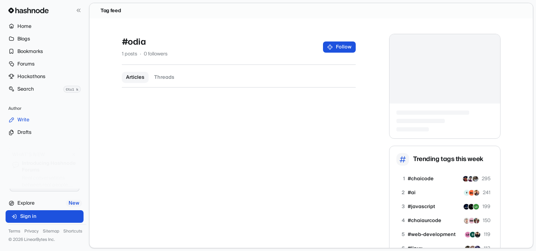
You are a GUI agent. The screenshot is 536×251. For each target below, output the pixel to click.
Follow (339, 47)
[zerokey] (476, 206)
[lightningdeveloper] (467, 234)
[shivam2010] (470, 178)
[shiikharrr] (475, 178)
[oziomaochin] (471, 192)
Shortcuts (72, 231)
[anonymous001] (471, 206)
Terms (14, 231)
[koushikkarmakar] (465, 178)
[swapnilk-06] (466, 220)
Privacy (31, 231)
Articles (135, 77)
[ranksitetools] (472, 234)
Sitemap (51, 231)
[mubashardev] (477, 234)
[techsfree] (466, 192)
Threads (164, 77)
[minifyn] (466, 206)
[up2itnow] (476, 192)
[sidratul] (471, 220)
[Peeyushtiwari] (476, 220)
